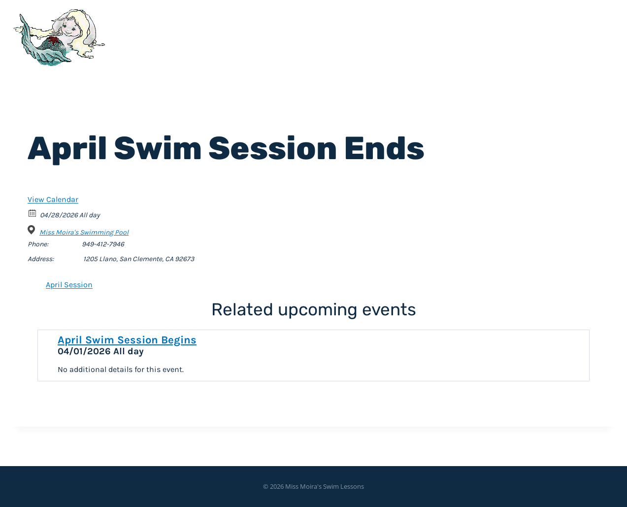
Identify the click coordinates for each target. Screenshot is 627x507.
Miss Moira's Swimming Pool (84, 232)
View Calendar (53, 199)
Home (431, 35)
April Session (69, 284)
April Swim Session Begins (127, 340)
